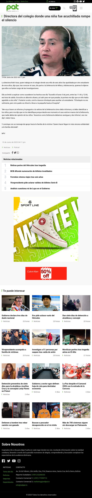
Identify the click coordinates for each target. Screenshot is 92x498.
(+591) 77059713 (40, 478)
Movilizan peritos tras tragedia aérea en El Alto (75, 350)
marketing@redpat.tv (42, 482)
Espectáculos (8, 482)
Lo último (9, 1)
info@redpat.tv (21, 485)
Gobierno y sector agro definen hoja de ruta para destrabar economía (45, 386)
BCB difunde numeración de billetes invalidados (31, 171)
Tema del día (8, 472)
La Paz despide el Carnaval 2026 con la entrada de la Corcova (74, 386)
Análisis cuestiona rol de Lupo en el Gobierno (30, 188)
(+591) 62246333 (38, 475)
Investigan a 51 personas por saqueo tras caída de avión (44, 350)
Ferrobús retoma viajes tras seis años (26, 177)
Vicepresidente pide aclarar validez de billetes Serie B (33, 183)
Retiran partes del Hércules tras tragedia (28, 165)
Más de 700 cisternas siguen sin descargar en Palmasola (75, 424)
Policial (16, 147)
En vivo (53, 8)
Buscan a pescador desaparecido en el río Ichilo (44, 424)
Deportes (6, 479)
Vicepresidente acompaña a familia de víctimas (14, 350)
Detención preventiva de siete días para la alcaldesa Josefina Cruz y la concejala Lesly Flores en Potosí (15, 387)
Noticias (7, 147)
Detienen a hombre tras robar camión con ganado (14, 424)
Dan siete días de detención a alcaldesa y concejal (75, 316)
